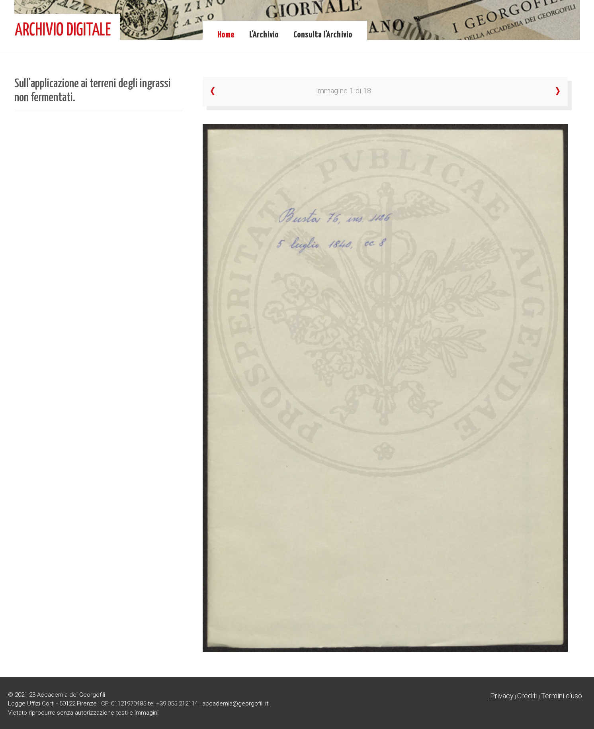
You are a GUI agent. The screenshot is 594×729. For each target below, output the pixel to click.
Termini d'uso (561, 696)
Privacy (502, 696)
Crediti (527, 696)
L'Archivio (264, 35)
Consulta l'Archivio (322, 35)
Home (225, 35)
